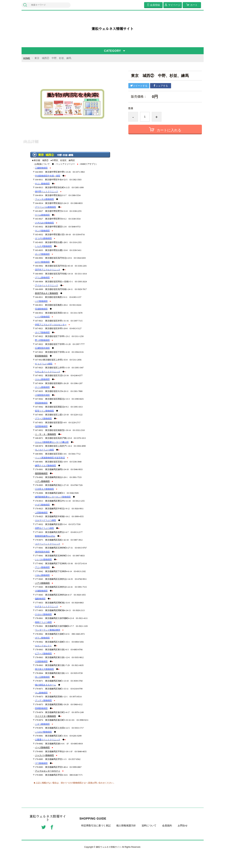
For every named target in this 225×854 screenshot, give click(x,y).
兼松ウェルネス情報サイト (113, 29)
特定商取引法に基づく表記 (96, 825)
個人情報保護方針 (126, 825)
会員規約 (167, 825)
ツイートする (138, 85)
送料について (149, 825)
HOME (27, 58)
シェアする (160, 85)
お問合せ (183, 825)
